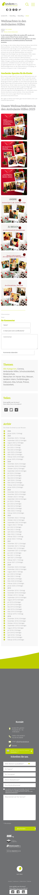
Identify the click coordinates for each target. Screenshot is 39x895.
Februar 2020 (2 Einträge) (15, 583)
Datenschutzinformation (11, 792)
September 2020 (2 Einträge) (16, 569)
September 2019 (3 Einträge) (16, 597)
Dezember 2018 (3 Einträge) (16, 619)
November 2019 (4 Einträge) (16, 593)
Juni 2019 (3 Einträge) (14, 604)
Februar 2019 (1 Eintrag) (15, 614)
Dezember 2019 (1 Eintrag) (16, 590)
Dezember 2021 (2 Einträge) (16, 544)
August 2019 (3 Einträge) (15, 600)
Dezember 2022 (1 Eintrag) (16, 518)
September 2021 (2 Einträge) (16, 551)
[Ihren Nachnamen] (19, 769)
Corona (20, 368)
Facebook (6, 409)
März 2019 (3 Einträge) (14, 611)
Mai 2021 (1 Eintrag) (13, 555)
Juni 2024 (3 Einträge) (14, 476)
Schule (19, 382)
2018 (9, 616)
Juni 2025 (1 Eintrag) (13, 447)
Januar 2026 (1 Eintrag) (14, 433)
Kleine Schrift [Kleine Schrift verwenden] (13, 9)
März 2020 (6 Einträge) (14, 581)
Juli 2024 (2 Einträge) (14, 473)
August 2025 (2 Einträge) (15, 443)
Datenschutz (23, 881)
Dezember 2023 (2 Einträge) (16, 492)
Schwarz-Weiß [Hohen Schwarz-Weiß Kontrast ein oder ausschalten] (7, 9)
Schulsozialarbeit (26, 371)
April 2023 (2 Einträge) (14, 508)
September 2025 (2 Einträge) (16, 440)
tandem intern (9, 379)
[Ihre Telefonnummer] (19, 785)
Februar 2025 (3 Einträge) (15, 457)
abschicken (21, 829)
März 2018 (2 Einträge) (14, 637)
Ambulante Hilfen (11, 371)
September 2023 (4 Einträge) (16, 499)
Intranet (10, 881)
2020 (9, 565)
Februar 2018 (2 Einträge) (15, 640)
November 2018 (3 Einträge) (16, 621)
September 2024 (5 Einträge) (16, 471)
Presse (26, 382)
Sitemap (29, 881)
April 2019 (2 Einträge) (14, 609)
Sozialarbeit (8, 384)
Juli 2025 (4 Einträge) (14, 445)
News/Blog (12, 15)
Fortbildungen (23, 379)
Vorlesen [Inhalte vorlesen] (20, 9)
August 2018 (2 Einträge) (15, 628)
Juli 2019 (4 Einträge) (14, 602)
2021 (9, 541)
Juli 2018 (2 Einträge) (14, 630)
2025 (9, 436)
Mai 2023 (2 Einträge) (14, 506)
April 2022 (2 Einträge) (14, 532)
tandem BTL (4, 15)
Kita (13, 382)
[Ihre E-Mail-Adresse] (19, 780)
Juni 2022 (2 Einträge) (14, 527)
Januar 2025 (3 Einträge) (15, 459)
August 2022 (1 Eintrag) (15, 525)
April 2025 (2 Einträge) (14, 452)
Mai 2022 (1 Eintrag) (13, 529)
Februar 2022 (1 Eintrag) (15, 536)
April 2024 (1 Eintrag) (14, 480)
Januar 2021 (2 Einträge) (15, 562)
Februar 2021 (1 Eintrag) (15, 560)
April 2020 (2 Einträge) (14, 579)
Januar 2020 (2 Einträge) (15, 586)
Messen (29, 376)
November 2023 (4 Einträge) (16, 494)
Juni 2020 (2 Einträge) (14, 574)
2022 (9, 515)
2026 (9, 431)
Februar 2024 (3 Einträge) (15, 485)
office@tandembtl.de (22, 741)
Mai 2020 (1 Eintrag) (13, 576)
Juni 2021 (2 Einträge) (14, 553)
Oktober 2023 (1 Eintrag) (15, 497)
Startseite (10, 4)
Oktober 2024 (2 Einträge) (15, 468)
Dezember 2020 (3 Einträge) (16, 567)
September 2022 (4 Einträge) (16, 522)
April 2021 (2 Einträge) (14, 558)
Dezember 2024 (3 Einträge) (16, 464)
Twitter (11, 409)
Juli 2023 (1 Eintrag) (13, 501)
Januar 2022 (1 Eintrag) (14, 539)
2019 (9, 588)
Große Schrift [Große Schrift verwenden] (16, 9)
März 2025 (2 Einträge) (14, 454)
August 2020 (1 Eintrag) (15, 572)
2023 (9, 490)
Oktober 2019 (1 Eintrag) (15, 595)
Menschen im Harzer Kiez (14, 376)
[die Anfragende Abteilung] (19, 764)
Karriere (14, 745)
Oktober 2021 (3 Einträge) (15, 548)
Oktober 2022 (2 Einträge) (15, 520)
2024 (9, 461)
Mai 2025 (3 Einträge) (14, 450)
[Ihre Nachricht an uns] (19, 807)
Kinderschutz (9, 374)
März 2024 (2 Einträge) (14, 483)
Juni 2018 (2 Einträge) (14, 633)
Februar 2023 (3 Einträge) (15, 513)
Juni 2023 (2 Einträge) (14, 504)
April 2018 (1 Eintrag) (14, 635)
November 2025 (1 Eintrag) (16, 438)
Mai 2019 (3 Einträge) (14, 607)
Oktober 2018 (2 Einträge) (15, 623)
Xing (16, 409)
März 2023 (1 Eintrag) (14, 511)
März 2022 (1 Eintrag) (14, 534)
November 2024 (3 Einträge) (16, 466)
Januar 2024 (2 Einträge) (15, 487)
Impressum (16, 881)
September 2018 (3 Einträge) (16, 626)
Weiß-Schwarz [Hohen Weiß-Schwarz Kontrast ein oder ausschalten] (10, 9)
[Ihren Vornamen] (19, 774)
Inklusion (7, 382)
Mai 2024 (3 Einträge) (14, 478)
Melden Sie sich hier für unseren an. (20, 751)
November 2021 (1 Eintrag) (16, 546)
